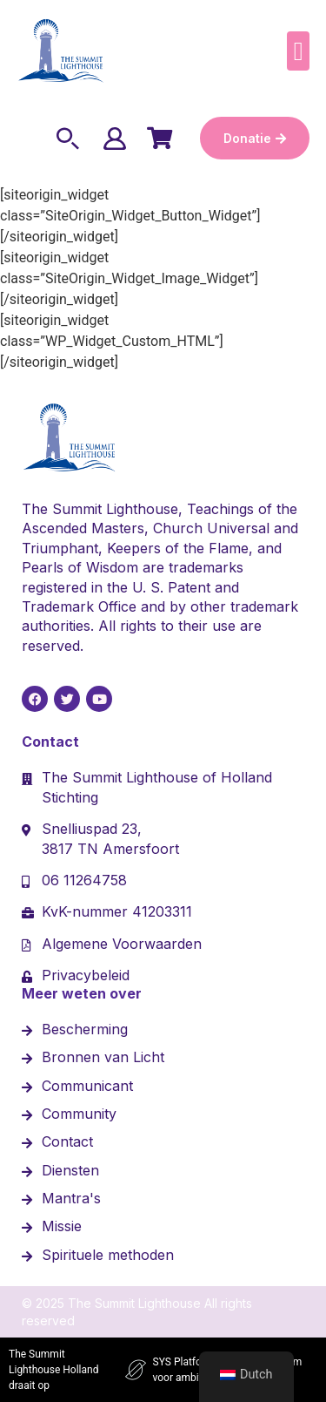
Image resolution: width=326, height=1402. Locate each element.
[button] (298, 51)
